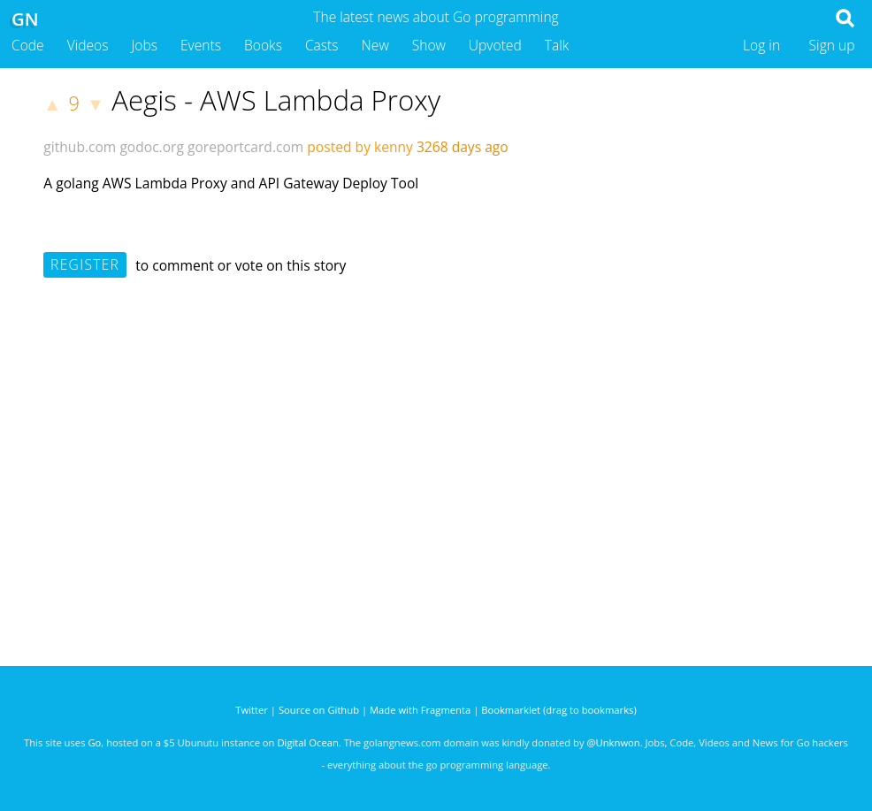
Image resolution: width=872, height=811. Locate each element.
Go (94, 742)
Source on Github (319, 709)
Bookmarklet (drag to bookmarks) (558, 709)
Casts (322, 45)
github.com (79, 147)
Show (429, 45)
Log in (761, 45)
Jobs (144, 45)
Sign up (832, 45)
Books (263, 45)
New (375, 45)
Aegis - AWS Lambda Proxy (275, 100)
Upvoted (495, 45)
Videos (88, 45)
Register (84, 264)
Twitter (251, 709)
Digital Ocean (307, 742)
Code (27, 45)
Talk (557, 45)
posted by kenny (360, 147)
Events (200, 45)
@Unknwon (613, 742)
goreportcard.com (245, 147)
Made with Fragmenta (420, 709)
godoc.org (151, 147)
